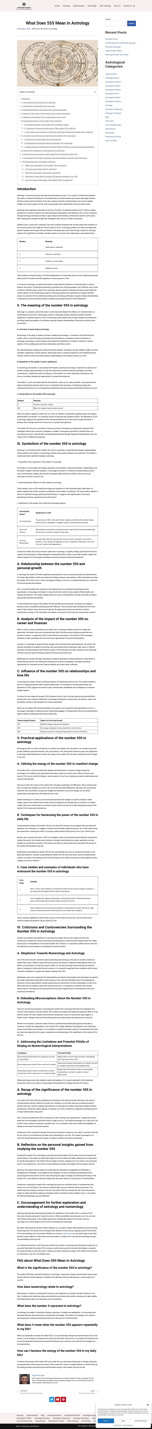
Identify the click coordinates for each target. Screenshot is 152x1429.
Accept (106, 1421)
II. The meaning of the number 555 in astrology (38, 103)
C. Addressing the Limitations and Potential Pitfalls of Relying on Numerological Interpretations (59, 147)
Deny (123, 1421)
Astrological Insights (112, 86)
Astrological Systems (113, 101)
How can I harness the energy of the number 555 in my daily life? (49, 180)
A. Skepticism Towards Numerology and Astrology (42, 139)
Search (108, 19)
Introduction (25, 99)
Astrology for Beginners (114, 109)
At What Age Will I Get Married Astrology (120, 43)
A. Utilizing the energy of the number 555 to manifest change (46, 125)
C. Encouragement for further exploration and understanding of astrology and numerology (54, 158)
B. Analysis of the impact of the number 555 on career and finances (45, 114)
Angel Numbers (79, 6)
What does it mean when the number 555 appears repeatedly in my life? (51, 177)
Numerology (91, 6)
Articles (57, 6)
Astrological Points (112, 94)
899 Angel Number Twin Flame (116, 55)
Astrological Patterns (113, 90)
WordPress (35, 1426)
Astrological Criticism (113, 82)
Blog (28, 29)
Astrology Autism (111, 39)
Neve (18, 1426)
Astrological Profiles (112, 97)
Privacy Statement (128, 1425)
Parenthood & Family (113, 137)
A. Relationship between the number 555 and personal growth (43, 110)
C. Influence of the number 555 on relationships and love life (43, 117)
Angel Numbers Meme (113, 51)
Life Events (109, 121)
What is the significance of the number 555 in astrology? (46, 165)
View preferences (141, 1421)
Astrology (66, 6)
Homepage (21, 29)
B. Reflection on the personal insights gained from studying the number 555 (50, 154)
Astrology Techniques (113, 113)
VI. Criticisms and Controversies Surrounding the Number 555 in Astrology (48, 136)
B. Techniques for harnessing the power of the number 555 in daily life (50, 128)
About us (117, 6)
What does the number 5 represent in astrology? (43, 173)
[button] (148, 1405)
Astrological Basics (112, 78)
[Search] (134, 6)
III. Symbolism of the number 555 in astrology (38, 106)
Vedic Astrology (105, 6)
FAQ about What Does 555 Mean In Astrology (39, 162)
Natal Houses (110, 129)
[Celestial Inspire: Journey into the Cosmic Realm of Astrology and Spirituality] (24, 6)
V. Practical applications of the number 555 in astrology (41, 121)
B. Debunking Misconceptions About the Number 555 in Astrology (48, 143)
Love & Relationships (113, 125)
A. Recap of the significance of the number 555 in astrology (43, 151)
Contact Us (128, 6)
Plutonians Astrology (113, 47)
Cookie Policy (118, 1425)
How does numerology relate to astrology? (41, 169)
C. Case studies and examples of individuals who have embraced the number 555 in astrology (58, 132)
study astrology (69, 1234)
